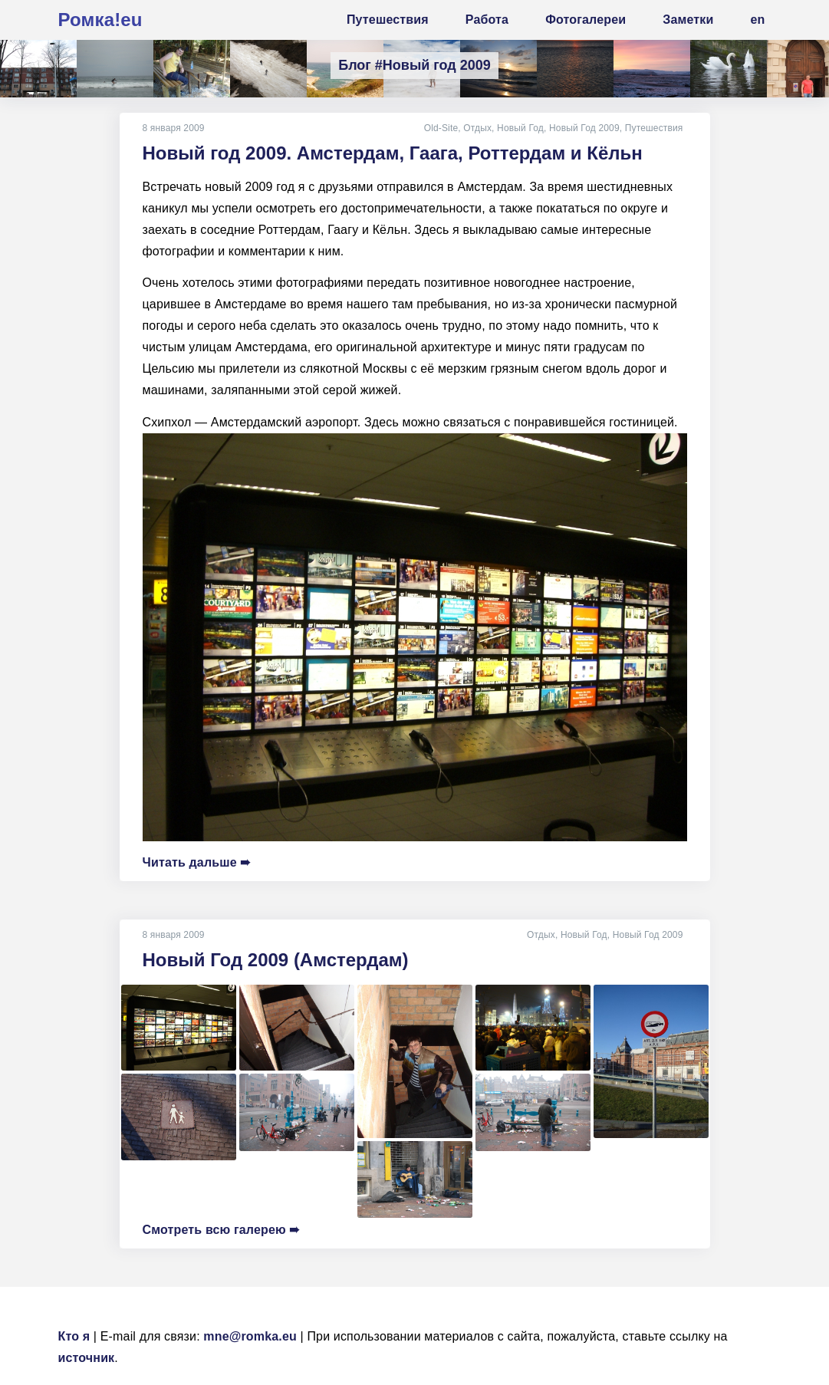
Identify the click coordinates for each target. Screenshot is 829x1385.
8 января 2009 (174, 128)
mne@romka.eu (250, 1336)
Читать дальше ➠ (197, 862)
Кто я (74, 1336)
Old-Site (441, 128)
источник (86, 1357)
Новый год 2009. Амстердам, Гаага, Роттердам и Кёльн (393, 153)
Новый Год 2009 (584, 128)
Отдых (477, 128)
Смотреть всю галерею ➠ (221, 1229)
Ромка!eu (100, 19)
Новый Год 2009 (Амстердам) (276, 959)
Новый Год (520, 128)
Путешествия (654, 128)
